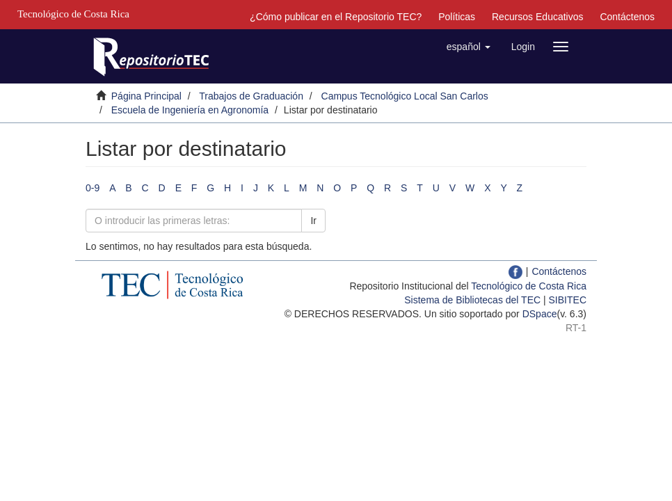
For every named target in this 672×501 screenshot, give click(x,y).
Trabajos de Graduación (251, 96)
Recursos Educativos (538, 16)
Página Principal (146, 96)
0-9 (92, 187)
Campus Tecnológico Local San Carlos (404, 96)
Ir (313, 220)
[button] (468, 46)
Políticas (456, 16)
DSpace (539, 313)
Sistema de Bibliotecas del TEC (472, 299)
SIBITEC (567, 299)
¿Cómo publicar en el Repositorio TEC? (336, 16)
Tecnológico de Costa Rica (528, 286)
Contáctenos (627, 16)
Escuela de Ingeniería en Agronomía (190, 110)
